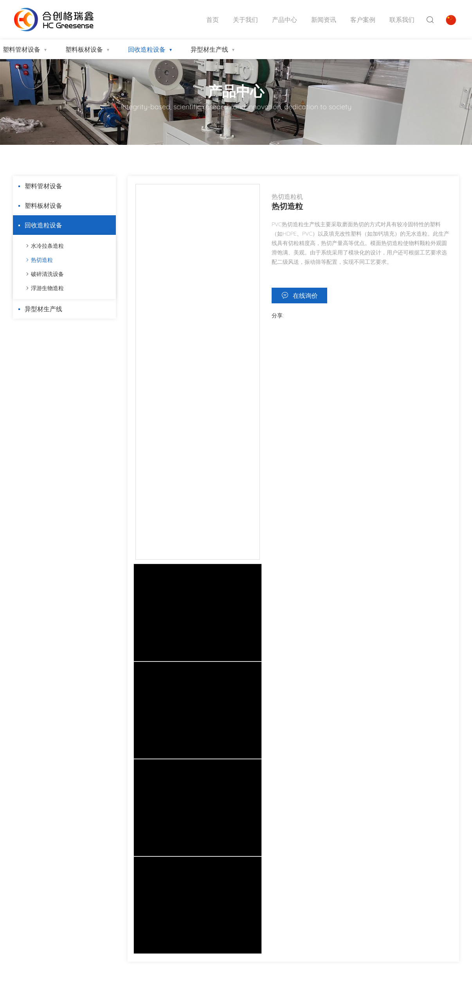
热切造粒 (42, 259)
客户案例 (362, 19)
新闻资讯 (323, 19)
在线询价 (305, 295)
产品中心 (284, 19)
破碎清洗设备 (47, 274)
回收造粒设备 (147, 49)
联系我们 (401, 19)
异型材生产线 (209, 49)
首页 (212, 19)
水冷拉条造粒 (47, 245)
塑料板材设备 (84, 49)
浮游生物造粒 (47, 288)
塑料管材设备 (43, 186)
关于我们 (245, 19)
